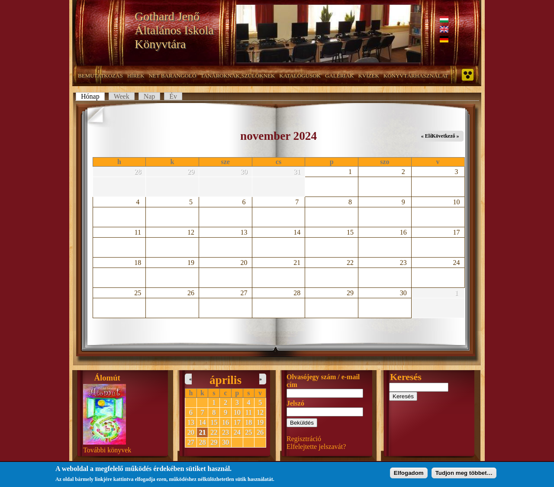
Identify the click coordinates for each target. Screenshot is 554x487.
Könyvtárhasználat (415, 75)
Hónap (93, 96)
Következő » (445, 136)
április (225, 380)
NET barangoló (172, 75)
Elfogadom (409, 474)
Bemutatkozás (100, 75)
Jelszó (295, 403)
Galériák (339, 75)
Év (173, 96)
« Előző (429, 136)
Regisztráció (304, 438)
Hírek (136, 75)
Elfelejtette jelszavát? (316, 446)
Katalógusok (300, 75)
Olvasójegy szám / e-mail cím (323, 380)
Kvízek (368, 75)
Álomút (107, 377)
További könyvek (107, 450)
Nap (149, 96)
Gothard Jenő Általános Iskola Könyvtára (174, 30)
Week (121, 96)
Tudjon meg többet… (464, 474)
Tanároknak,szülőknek (237, 75)
